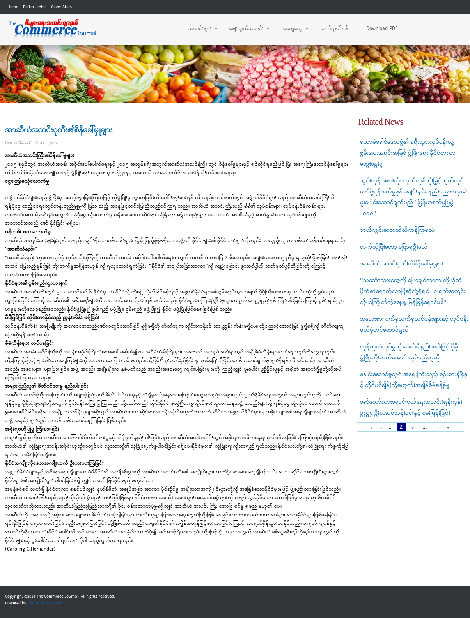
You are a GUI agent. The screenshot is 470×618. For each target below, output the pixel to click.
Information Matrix (44, 603)
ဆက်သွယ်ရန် (334, 29)
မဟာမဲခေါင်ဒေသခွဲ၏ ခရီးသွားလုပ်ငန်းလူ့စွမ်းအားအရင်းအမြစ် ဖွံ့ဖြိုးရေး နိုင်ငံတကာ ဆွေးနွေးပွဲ (408, 153)
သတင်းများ (199, 29)
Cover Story (61, 7)
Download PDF (381, 29)
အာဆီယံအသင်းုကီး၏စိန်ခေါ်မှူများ (401, 263)
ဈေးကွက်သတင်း (246, 29)
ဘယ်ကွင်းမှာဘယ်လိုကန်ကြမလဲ (397, 230)
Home (12, 7)
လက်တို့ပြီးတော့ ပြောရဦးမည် (393, 247)
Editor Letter (34, 7)
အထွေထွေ (291, 29)
